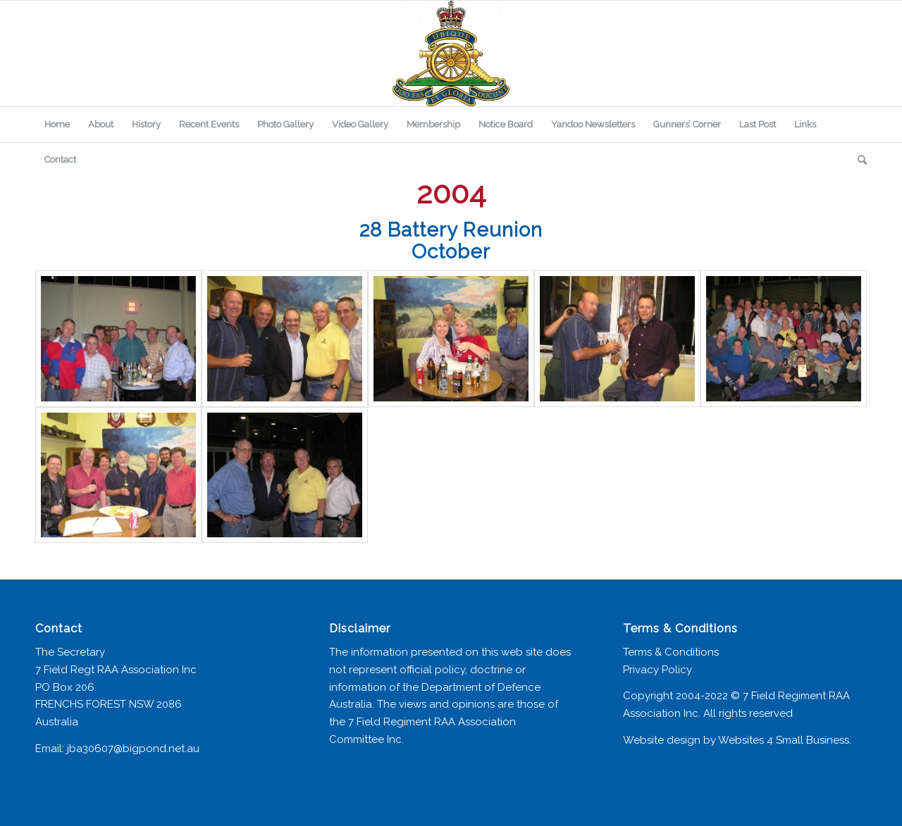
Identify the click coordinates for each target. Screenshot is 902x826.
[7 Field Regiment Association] (451, 53)
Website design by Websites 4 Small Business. (737, 740)
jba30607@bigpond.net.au (133, 748)
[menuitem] (57, 124)
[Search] (857, 159)
